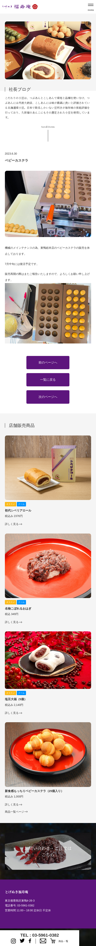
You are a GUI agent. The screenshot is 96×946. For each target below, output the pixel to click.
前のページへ (48, 362)
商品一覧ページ (14, 811)
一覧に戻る (48, 379)
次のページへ (48, 396)
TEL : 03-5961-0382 (39, 935)
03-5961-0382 (25, 905)
